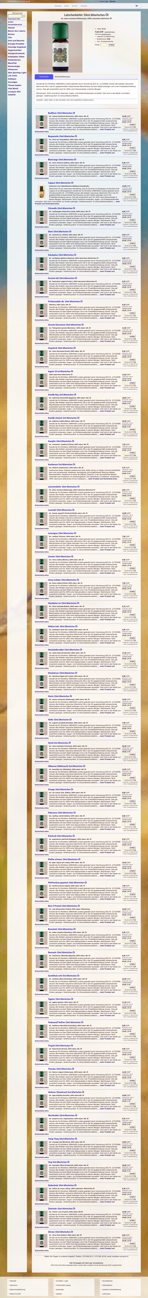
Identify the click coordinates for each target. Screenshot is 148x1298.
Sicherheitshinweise (62, 77)
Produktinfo (43, 77)
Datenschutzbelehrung (17, 1289)
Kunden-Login (103, 1)
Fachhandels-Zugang (63, 1285)
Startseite (13, 1281)
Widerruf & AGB (15, 1294)
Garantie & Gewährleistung (111, 1289)
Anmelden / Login (62, 1281)
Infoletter (59, 1294)
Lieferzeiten (106, 1294)
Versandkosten (107, 1281)
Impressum (13, 1285)
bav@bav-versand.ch (120, 1256)
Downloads (60, 1289)
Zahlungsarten (107, 1285)
